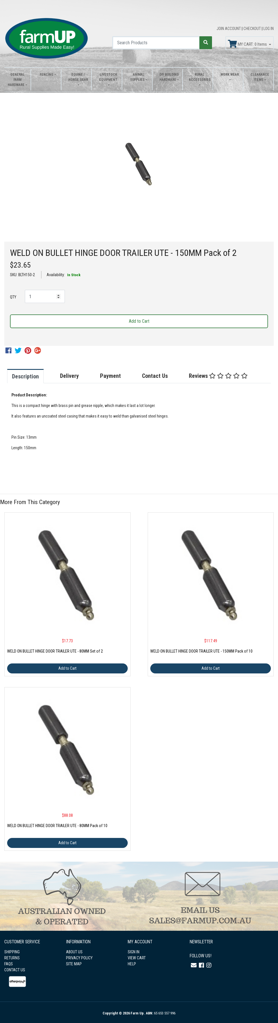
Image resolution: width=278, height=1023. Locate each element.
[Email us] (194, 965)
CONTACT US (14, 970)
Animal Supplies (137, 77)
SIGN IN (133, 952)
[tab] (31, 376)
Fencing (46, 75)
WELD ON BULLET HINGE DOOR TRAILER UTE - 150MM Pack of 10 (201, 651)
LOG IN (268, 28)
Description (25, 376)
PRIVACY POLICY (79, 958)
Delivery (69, 375)
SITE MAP (74, 964)
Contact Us (155, 375)
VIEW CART (137, 958)
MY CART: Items (248, 44)
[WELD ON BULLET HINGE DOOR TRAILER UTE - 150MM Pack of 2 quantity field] (45, 296)
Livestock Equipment (108, 77)
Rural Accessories (199, 77)
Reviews (218, 375)
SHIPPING (12, 952)
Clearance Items (260, 77)
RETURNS (12, 958)
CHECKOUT (252, 28)
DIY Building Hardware (169, 77)
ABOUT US (74, 952)
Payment (110, 375)
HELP (132, 964)
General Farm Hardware (16, 80)
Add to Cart (139, 321)
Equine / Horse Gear (78, 77)
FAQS (8, 964)
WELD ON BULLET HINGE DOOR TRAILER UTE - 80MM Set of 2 (55, 651)
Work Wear (230, 75)
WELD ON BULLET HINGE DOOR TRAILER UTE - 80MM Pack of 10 (57, 825)
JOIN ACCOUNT (229, 28)
